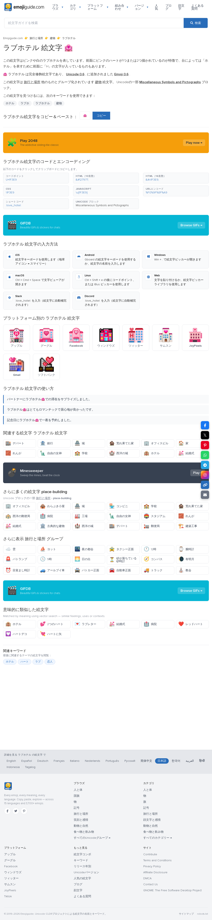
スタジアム (154, 516)
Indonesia (13, 767)
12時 (150, 549)
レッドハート (190, 624)
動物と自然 (81, 826)
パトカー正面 (87, 570)
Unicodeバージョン (86, 872)
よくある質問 (197, 7)
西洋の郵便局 (17, 516)
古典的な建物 (52, 526)
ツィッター (11, 878)
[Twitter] (15, 811)
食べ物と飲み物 (84, 832)
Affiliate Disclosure (155, 872)
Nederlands (92, 761)
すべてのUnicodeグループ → (92, 838)
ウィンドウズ (13, 872)
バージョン (141, 7)
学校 (81, 453)
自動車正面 (120, 570)
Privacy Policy (152, 866)
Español (26, 761)
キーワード (81, 860)
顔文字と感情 (152, 820)
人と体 (78, 790)
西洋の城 (118, 453)
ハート (24, 661)
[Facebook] (7, 811)
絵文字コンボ (82, 854)
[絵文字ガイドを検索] (94, 23)
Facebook (11, 866)
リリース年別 (82, 866)
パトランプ (16, 559)
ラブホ (24, 103)
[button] (36, 178)
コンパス (153, 559)
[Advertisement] (106, 722)
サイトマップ (186, 913)
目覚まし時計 (17, 570)
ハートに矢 (51, 634)
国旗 (77, 796)
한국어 (176, 761)
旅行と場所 (36, 38)
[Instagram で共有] (205, 475)
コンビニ (118, 506)
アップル (10, 854)
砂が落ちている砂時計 (123, 560)
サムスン (10, 884)
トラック (153, 570)
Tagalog (30, 767)
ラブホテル (42, 103)
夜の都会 (84, 549)
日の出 (82, 559)
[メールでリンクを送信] (205, 495)
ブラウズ (57, 7)
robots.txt (202, 913)
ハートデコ (16, 634)
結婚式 (186, 453)
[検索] (196, 23)
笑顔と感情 (81, 820)
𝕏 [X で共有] (205, 435)
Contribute (150, 854)
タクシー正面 (121, 549)
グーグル (10, 860)
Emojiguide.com (13, 38)
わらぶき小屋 (52, 506)
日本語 (162, 761)
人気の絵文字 (82, 878)
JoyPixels (10, 890)
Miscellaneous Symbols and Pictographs (102, 205)
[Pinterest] (24, 811)
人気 (156, 7)
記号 (77, 808)
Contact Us (150, 884)
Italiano (75, 761)
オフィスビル (156, 443)
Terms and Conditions (157, 860)
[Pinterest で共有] (205, 445)
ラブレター (85, 624)
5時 (46, 559)
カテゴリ (75, 7)
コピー (101, 115)
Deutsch (42, 761)
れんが (13, 453)
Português (112, 761)
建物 (52, 38)
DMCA (147, 878)
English (11, 761)
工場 (81, 516)
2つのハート (51, 624)
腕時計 (186, 549)
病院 (46, 516)
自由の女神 (51, 453)
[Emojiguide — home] (24, 7)
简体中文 (146, 761)
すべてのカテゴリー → (157, 838)
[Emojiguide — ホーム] (8, 786)
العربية (190, 761)
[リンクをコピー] (205, 485)
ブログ (168, 7)
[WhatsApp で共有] (205, 455)
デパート (14, 443)
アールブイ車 (52, 570)
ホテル (10, 103)
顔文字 (181, 7)
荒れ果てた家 (121, 443)
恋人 (50, 661)
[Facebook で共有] (205, 425)
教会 (184, 570)
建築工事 (187, 526)
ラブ (38, 661)
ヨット (48, 549)
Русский (129, 761)
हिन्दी (202, 761)
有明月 (186, 559)
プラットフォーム (97, 7)
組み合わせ (121, 7)
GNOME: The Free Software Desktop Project (172, 890)
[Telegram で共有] (205, 465)
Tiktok (8, 896)
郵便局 (152, 526)
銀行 (46, 443)
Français (59, 761)
